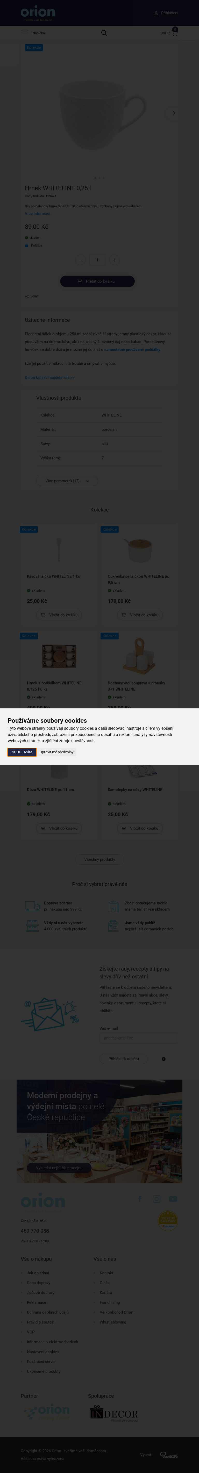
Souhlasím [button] (22, 752)
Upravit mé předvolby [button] (57, 752)
